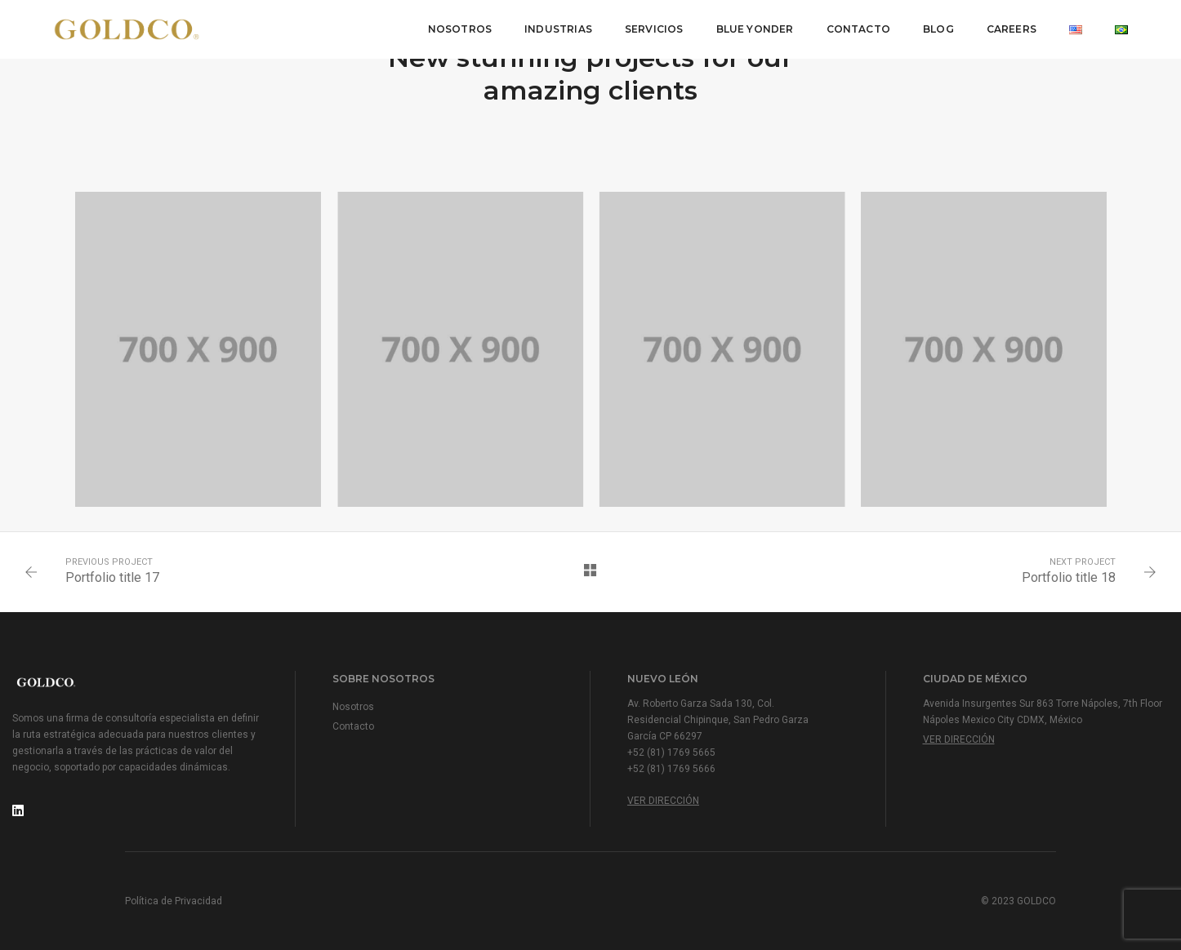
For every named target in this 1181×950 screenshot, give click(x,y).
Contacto (858, 29)
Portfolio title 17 (112, 577)
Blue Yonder (755, 29)
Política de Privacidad (173, 901)
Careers (1011, 29)
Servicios (654, 29)
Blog (938, 29)
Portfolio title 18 (1069, 577)
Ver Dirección (663, 800)
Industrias (558, 29)
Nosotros (460, 29)
